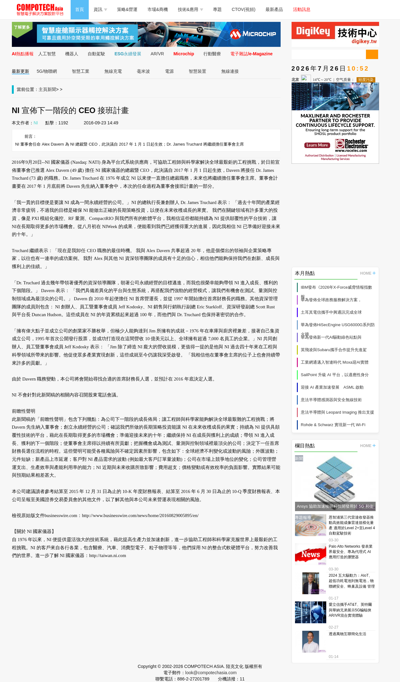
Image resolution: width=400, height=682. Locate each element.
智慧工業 (80, 71)
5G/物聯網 (47, 71)
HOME (368, 273)
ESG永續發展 (128, 53)
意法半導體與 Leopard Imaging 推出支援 (337, 412)
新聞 (52, 89)
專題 (217, 9)
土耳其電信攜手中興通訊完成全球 (331, 312)
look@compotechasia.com (211, 672)
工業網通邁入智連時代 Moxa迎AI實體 (335, 362)
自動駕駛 (96, 53)
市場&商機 (158, 9)
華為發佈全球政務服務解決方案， (331, 299)
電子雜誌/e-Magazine (251, 53)
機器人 (71, 53)
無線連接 (230, 71)
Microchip (183, 53)
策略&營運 (127, 9)
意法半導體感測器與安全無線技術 (331, 399)
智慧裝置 (197, 71)
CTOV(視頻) (244, 9)
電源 (169, 71)
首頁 (79, 9)
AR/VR (157, 53)
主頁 (43, 89)
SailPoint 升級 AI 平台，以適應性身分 (335, 374)
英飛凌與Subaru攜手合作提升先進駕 (334, 349)
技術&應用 (190, 9)
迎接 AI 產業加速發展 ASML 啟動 (332, 387)
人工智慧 (47, 53)
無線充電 (113, 71)
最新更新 (20, 71)
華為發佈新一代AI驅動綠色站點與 (331, 337)
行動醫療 (212, 53)
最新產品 (274, 9)
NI (36, 122)
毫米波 (143, 71)
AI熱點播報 (23, 53)
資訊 (100, 9)
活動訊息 (302, 9)
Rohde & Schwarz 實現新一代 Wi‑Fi (333, 424)
